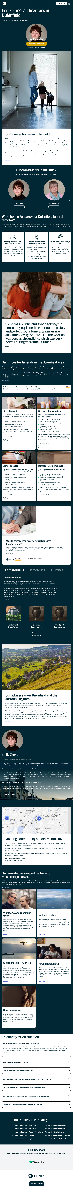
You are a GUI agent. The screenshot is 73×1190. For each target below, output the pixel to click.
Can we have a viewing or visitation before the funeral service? (21, 1043)
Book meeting (9, 860)
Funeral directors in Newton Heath (57, 1135)
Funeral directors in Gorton (54, 1132)
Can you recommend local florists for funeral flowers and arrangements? (24, 1087)
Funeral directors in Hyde (24, 1139)
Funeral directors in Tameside (25, 1129)
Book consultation (9, 794)
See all (36, 635)
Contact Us (61, 3)
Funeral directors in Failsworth (56, 1139)
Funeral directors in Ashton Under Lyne (29, 1132)
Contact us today (36, 44)
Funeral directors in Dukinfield (25, 1125)
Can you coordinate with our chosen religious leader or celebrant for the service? (27, 1079)
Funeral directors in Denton (24, 1135)
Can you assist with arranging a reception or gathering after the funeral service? (26, 1096)
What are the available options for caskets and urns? (18, 1070)
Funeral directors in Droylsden (55, 1129)
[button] (36, 820)
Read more (8, 160)
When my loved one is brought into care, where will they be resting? (23, 1104)
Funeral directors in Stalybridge (56, 1125)
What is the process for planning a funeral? (15, 1062)
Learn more (9, 553)
